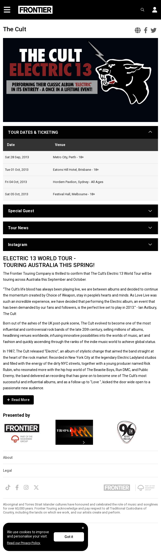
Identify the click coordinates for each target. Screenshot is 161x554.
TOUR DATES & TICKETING (33, 132)
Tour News (18, 228)
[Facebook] (17, 487)
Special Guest (21, 210)
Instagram (17, 244)
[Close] (83, 528)
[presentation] (83, 442)
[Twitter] (36, 487)
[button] (152, 9)
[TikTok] (8, 487)
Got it (68, 537)
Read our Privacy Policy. (23, 543)
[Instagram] (26, 487)
